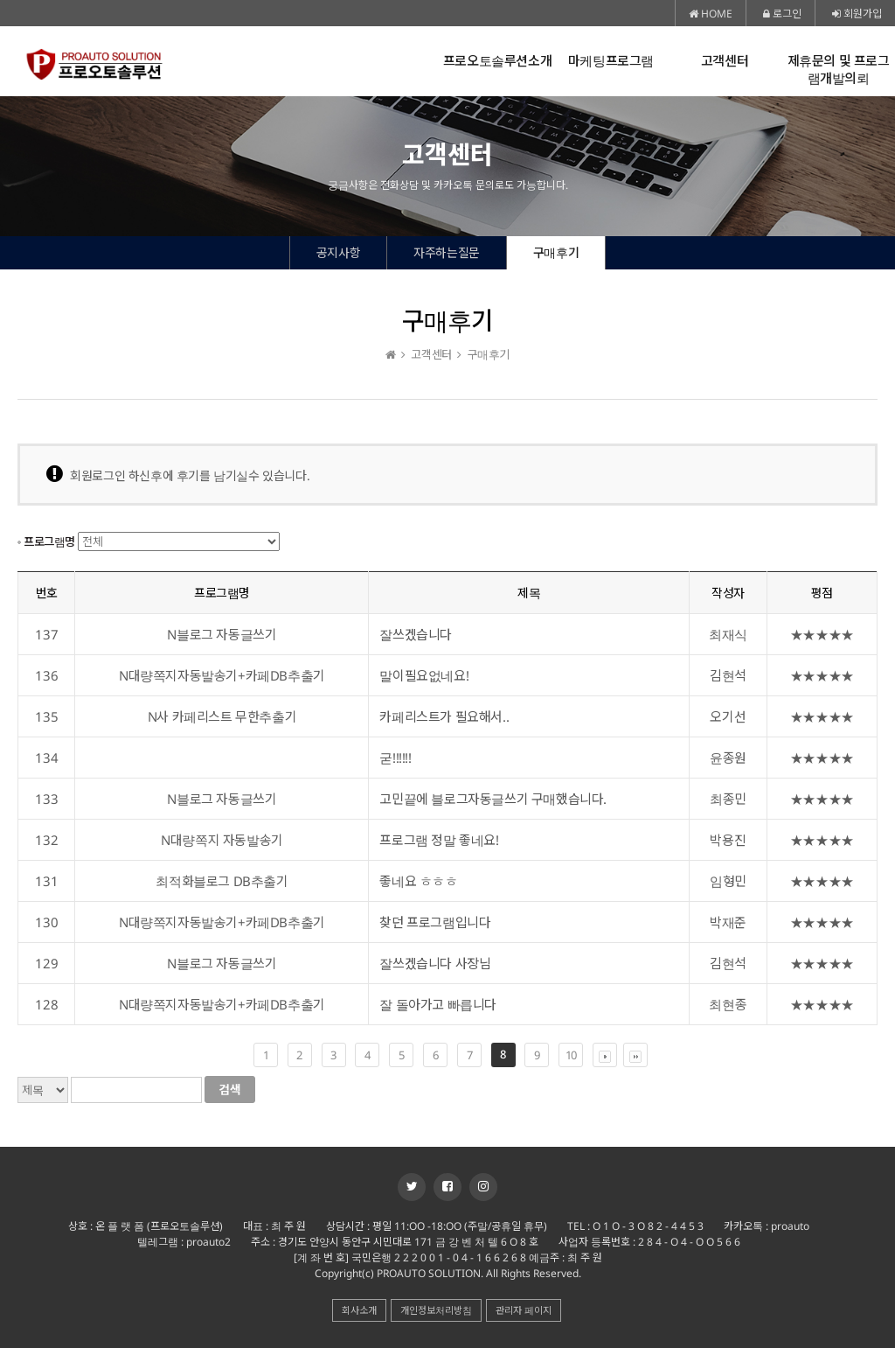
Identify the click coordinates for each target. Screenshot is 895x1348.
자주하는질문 (446, 252)
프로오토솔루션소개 (497, 60)
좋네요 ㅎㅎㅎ (418, 881)
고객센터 (724, 60)
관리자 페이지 (524, 1310)
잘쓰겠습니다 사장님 (434, 963)
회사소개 (359, 1310)
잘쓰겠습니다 (415, 634)
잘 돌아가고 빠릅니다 (437, 1004)
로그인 (782, 13)
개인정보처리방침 (436, 1310)
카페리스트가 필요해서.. (444, 716)
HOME (710, 13)
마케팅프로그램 (611, 60)
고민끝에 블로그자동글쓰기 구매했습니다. (493, 798)
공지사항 (338, 252)
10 (571, 1055)
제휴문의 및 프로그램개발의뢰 (838, 69)
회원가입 (857, 13)
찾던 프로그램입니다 (434, 922)
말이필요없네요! (423, 675)
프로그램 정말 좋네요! (438, 840)
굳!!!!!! (395, 757)
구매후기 (556, 252)
